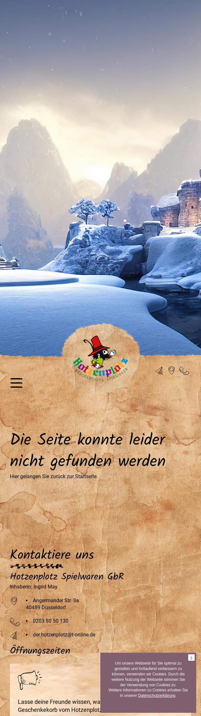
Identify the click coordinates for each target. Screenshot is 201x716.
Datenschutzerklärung (156, 695)
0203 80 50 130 (50, 621)
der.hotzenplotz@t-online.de (64, 635)
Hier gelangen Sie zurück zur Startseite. (54, 476)
